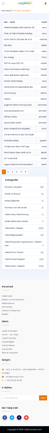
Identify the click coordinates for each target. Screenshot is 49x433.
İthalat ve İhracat (12, 194)
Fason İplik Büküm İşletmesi (16, 75)
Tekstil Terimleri (9, 338)
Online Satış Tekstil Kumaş (16, 214)
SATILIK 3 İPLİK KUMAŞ (13, 81)
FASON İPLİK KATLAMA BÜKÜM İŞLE (18, 87)
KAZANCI (44, 63)
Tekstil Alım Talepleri (14, 228)
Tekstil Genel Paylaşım (15, 259)
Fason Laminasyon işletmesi (17, 69)
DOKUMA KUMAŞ (11, 140)
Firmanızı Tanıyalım (13, 187)
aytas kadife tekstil (12, 122)
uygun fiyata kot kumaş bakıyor (18, 164)
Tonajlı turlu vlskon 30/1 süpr (16, 146)
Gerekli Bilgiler (8, 342)
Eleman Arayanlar (10, 352)
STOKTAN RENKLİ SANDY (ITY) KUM (19, 51)
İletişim (5, 314)
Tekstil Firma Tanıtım (14, 252)
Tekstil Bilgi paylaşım (14, 235)
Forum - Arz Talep (10, 334)
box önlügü (9, 57)
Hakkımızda (7, 296)
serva (44, 27)
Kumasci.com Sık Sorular (16, 207)
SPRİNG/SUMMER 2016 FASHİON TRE (19, 27)
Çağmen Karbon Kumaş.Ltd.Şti (18, 105)
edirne (44, 51)
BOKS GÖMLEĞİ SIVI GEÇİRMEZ (17, 128)
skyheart (44, 93)
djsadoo (44, 152)
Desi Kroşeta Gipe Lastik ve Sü (17, 152)
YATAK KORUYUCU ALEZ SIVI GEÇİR (19, 134)
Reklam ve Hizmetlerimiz (13, 299)
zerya (44, 81)
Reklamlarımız (8, 303)
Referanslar (7, 307)
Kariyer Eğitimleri (12, 200)
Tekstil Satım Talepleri (15, 266)
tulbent (7, 99)
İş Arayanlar (7, 349)
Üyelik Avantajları (9, 331)
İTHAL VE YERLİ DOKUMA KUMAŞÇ (18, 33)
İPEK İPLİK (8, 45)
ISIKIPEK (44, 45)
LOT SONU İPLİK (10, 158)
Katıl (43, 397)
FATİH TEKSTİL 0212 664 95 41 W (18, 39)
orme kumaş (10, 93)
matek (45, 146)
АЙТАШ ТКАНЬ (10, 116)
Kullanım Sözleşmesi (11, 310)
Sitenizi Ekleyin (8, 345)
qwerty (44, 164)
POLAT (44, 57)
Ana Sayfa (6, 10)
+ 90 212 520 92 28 (12, 380)
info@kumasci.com (13, 376)
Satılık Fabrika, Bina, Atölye (16, 221)
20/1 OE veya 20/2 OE (13, 63)
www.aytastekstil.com (14, 111)
